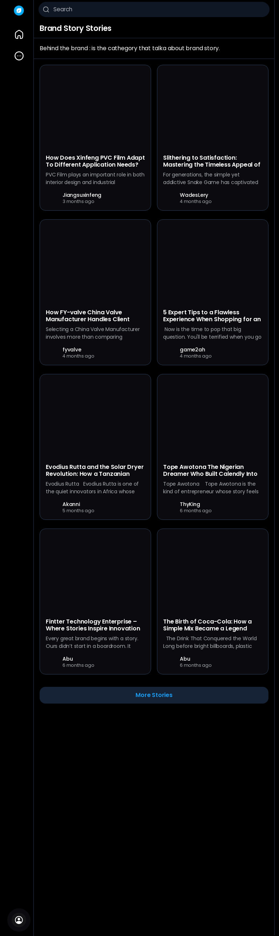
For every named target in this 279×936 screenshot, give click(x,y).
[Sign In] (19, 920)
